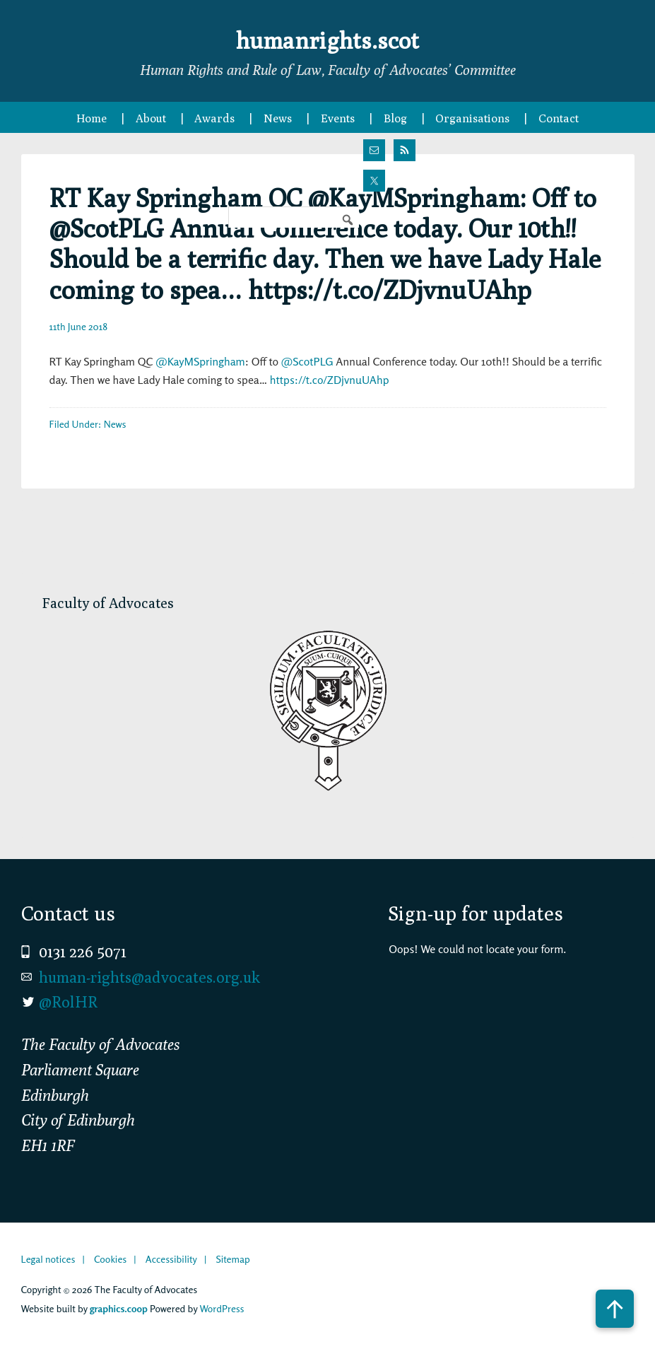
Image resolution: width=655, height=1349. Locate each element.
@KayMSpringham (200, 361)
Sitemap (232, 1259)
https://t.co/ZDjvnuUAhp (329, 380)
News (115, 424)
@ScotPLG (307, 361)
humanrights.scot (327, 38)
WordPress (221, 1308)
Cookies (110, 1259)
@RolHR (68, 1002)
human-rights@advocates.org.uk (149, 977)
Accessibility (171, 1259)
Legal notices (48, 1259)
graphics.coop (119, 1308)
